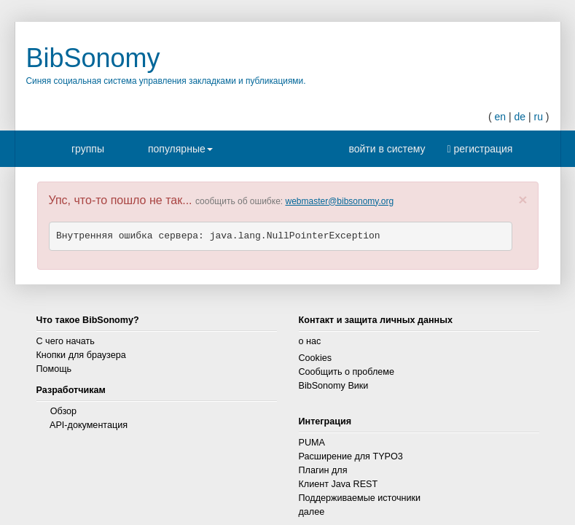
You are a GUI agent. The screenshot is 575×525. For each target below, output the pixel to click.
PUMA (312, 443)
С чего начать (65, 341)
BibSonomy (93, 58)
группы (87, 149)
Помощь (54, 369)
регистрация (479, 149)
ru (537, 116)
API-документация (89, 425)
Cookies (315, 358)
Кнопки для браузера (81, 355)
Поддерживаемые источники (360, 498)
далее (312, 512)
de (519, 116)
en (500, 116)
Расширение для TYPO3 (351, 456)
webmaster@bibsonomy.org (339, 201)
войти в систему (383, 149)
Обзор (63, 411)
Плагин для (323, 470)
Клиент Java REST (338, 484)
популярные (180, 153)
